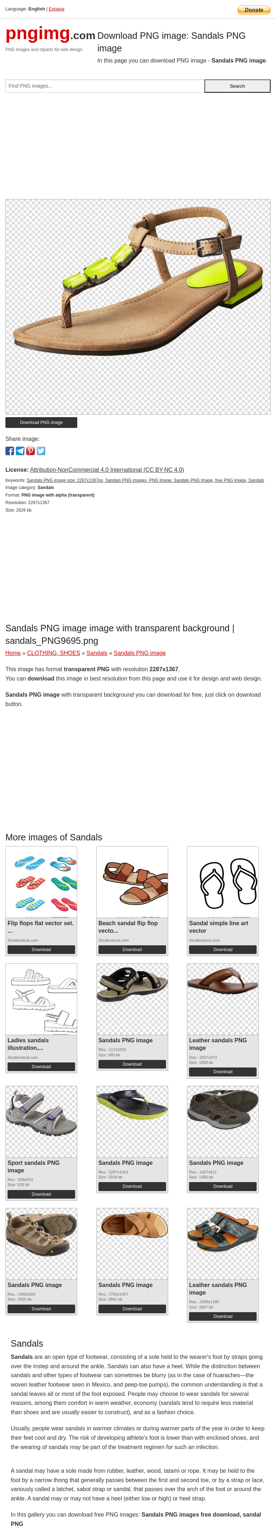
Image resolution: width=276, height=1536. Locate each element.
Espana (56, 8)
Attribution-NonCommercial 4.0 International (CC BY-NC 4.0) (107, 470)
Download (41, 949)
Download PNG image (41, 422)
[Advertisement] (138, 148)
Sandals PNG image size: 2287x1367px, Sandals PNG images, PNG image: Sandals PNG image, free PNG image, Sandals (145, 480)
